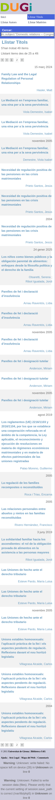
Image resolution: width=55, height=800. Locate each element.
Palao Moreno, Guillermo (36, 468)
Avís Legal (14, 757)
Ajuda (4, 757)
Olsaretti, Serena (40, 277)
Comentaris (43, 757)
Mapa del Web (28, 757)
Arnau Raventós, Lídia (37, 303)
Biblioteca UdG (38, 751)
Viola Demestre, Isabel (37, 112)
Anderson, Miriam (40, 368)
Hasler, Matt (44, 90)
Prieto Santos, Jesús (39, 185)
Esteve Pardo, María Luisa (35, 581)
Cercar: (7, 30)
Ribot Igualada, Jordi (39, 281)
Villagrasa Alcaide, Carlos (35, 664)
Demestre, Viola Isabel (37, 159)
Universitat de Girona (18, 751)
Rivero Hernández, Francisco (33, 524)
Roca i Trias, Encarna (38, 494)
